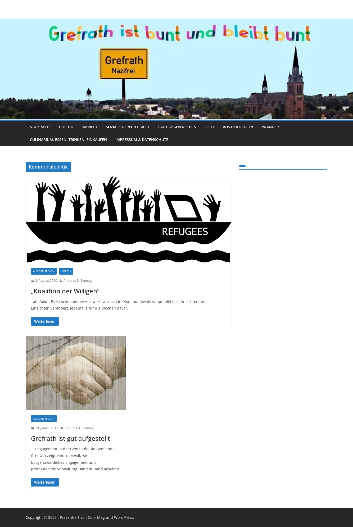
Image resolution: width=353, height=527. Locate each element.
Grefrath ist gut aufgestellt (70, 438)
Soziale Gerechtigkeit (128, 126)
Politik (66, 126)
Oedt (209, 126)
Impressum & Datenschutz (141, 139)
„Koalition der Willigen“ (65, 291)
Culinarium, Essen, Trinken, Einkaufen (68, 139)
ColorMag (96, 517)
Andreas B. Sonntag (78, 280)
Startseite (40, 126)
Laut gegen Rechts (177, 126)
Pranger (270, 126)
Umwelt (89, 126)
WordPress (123, 517)
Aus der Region (238, 126)
